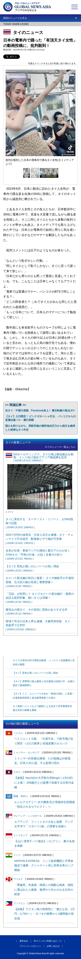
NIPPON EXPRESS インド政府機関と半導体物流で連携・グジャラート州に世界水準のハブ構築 (43, 865)
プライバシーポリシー (30, 946)
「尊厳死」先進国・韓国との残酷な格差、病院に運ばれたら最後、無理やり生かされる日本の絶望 (43, 889)
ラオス (13, 772)
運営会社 (23, 941)
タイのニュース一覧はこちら (60, 447)
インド (13, 855)
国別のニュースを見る (15, 18)
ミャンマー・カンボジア (23, 752)
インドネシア (17, 835)
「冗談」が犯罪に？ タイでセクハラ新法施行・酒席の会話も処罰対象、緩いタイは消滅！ (40, 597)
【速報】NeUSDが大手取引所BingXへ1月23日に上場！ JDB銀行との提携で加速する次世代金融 (44, 782)
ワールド (14, 879)
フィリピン (15, 903)
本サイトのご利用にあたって (48, 941)
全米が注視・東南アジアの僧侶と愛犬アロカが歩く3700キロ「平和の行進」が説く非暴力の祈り (38, 554)
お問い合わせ (53, 946)
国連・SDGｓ (17, 796)
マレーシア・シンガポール (24, 816)
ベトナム (14, 733)
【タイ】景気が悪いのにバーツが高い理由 (35, 673)
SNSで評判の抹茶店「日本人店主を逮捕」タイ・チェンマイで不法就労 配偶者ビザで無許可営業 (39, 538)
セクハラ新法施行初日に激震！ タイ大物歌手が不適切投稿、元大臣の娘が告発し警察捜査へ (40, 581)
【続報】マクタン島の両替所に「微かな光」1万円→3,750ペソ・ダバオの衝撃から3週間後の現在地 (44, 914)
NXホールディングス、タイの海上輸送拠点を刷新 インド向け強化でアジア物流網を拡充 (43, 457)
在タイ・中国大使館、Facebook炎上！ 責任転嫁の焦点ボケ (40, 410)
